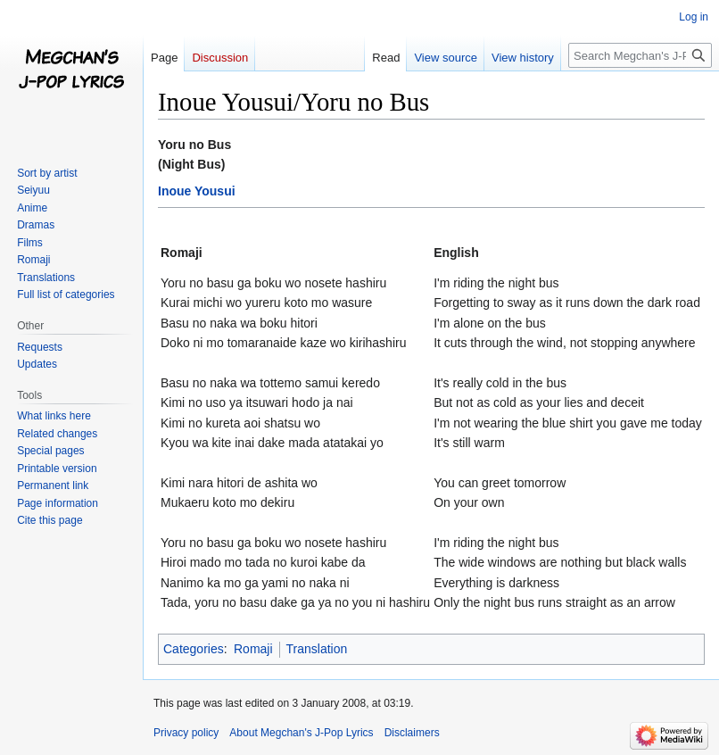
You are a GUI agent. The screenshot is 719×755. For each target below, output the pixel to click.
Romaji (253, 649)
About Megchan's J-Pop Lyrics (301, 732)
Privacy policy (186, 732)
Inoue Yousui (197, 191)
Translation (317, 649)
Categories (193, 649)
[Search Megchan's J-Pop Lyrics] (640, 55)
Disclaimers (412, 732)
